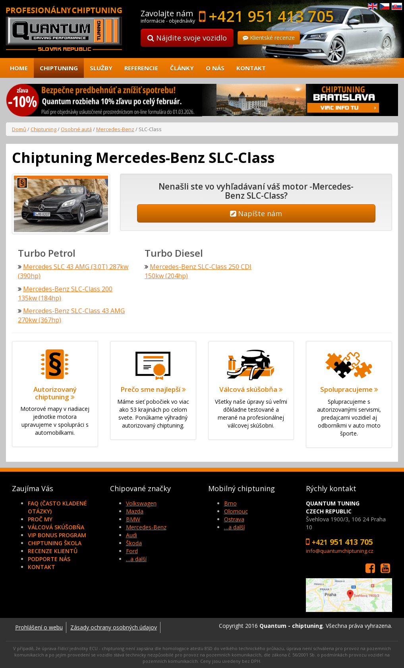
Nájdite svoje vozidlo (187, 38)
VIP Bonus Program (57, 535)
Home (19, 68)
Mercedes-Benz (115, 129)
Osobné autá (76, 129)
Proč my (40, 519)
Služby (101, 68)
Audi (131, 535)
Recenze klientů (52, 551)
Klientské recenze (269, 37)
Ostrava (234, 519)
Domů (19, 129)
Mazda (134, 511)
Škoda (134, 543)
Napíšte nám (256, 213)
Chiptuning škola (54, 543)
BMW (133, 519)
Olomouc (236, 511)
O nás (215, 68)
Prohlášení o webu (39, 627)
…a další (136, 559)
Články (182, 68)
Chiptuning (59, 68)
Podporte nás (49, 559)
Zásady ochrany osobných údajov (113, 627)
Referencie (141, 68)
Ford (132, 551)
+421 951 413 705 (271, 16)
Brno (230, 503)
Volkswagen (141, 503)
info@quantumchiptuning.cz (339, 550)
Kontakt (251, 68)
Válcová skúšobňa (56, 527)
